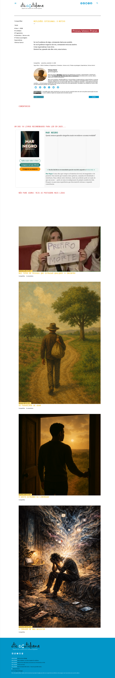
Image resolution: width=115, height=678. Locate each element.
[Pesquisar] (98, 5)
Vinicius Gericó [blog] (22, 658)
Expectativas (18, 40)
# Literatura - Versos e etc (22, 35)
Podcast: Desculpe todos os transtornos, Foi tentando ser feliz (31, 662)
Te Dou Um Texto (21, 664)
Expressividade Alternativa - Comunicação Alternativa (29, 666)
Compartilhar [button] (18, 21)
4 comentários (29, 276)
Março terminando (32, 208)
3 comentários (35, 211)
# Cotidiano (17, 30)
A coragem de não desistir (32, 629)
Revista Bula (89, 170)
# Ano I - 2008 (18, 28)
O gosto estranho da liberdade (34, 497)
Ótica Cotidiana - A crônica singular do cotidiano (28, 660)
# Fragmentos (18, 33)
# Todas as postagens (20, 37)
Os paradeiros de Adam (30, 405)
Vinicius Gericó (18, 42)
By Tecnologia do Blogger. (17, 670)
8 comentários (29, 408)
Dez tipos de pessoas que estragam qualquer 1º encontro (47, 273)
